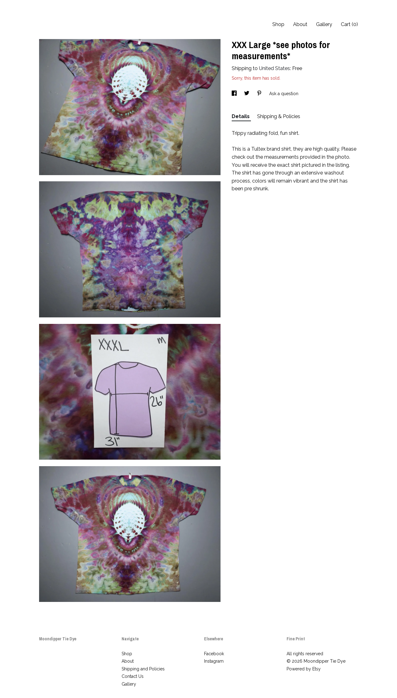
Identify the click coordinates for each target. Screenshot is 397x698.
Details (241, 116)
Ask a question (283, 93)
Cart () (349, 24)
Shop (278, 24)
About (300, 24)
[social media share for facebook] (235, 93)
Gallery (324, 24)
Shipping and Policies (143, 668)
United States (274, 68)
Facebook (214, 653)
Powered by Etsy (304, 668)
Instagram (214, 661)
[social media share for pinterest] (260, 93)
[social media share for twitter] (247, 93)
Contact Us (133, 676)
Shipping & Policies (278, 116)
